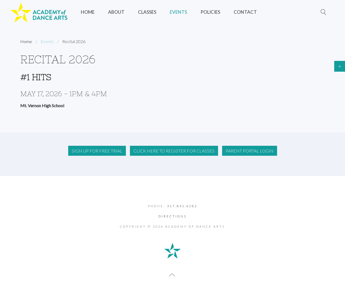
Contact (245, 12)
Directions (172, 216)
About (116, 12)
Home (88, 12)
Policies (210, 12)
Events (178, 12)
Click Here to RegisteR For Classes (174, 150)
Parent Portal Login (250, 150)
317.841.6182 (182, 206)
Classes (147, 12)
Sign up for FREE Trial (97, 150)
